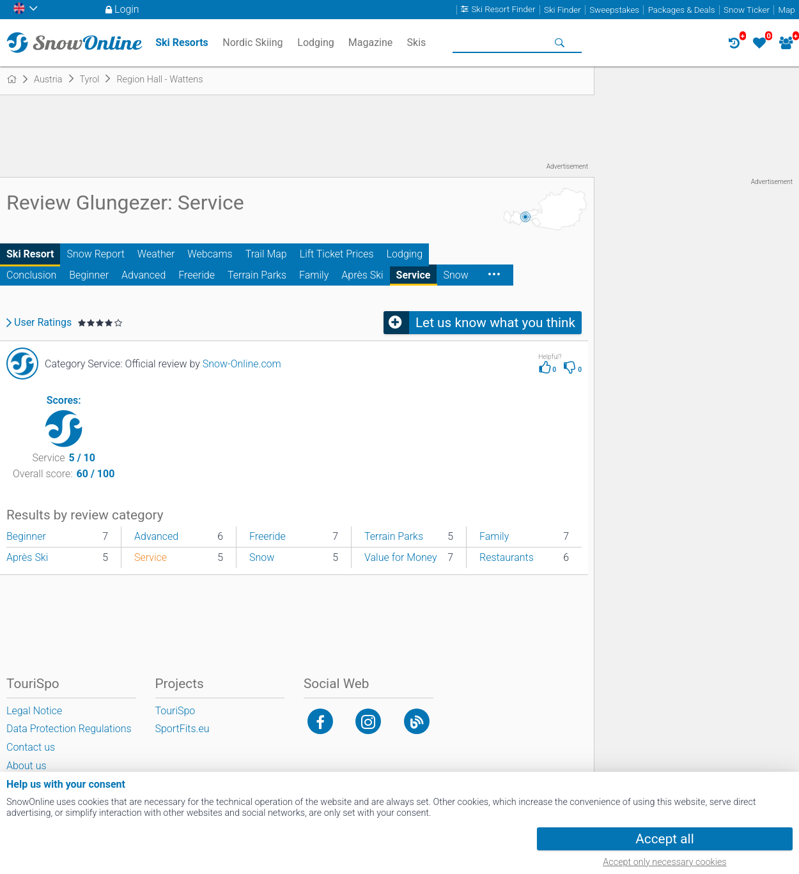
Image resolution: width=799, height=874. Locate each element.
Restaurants (506, 557)
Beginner (89, 275)
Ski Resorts (181, 42)
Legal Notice (34, 711)
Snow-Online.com (242, 364)
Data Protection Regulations (69, 729)
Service (413, 275)
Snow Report (95, 254)
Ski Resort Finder (503, 10)
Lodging (405, 254)
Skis (416, 42)
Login (126, 9)
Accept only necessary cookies (664, 862)
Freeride (196, 275)
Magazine (370, 42)
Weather (156, 254)
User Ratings (43, 323)
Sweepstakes (614, 10)
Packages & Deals (681, 10)
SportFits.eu (182, 729)
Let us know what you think (495, 322)
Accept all (664, 839)
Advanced (143, 275)
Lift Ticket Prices (337, 254)
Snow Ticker (747, 10)
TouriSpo (175, 711)
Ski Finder (562, 10)
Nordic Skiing (252, 42)
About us (26, 766)
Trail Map (266, 254)
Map (786, 10)
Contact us (30, 747)
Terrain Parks (257, 275)
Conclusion (31, 275)
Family (314, 275)
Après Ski (362, 275)
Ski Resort (30, 254)
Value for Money (400, 557)
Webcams (209, 254)
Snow (455, 275)
